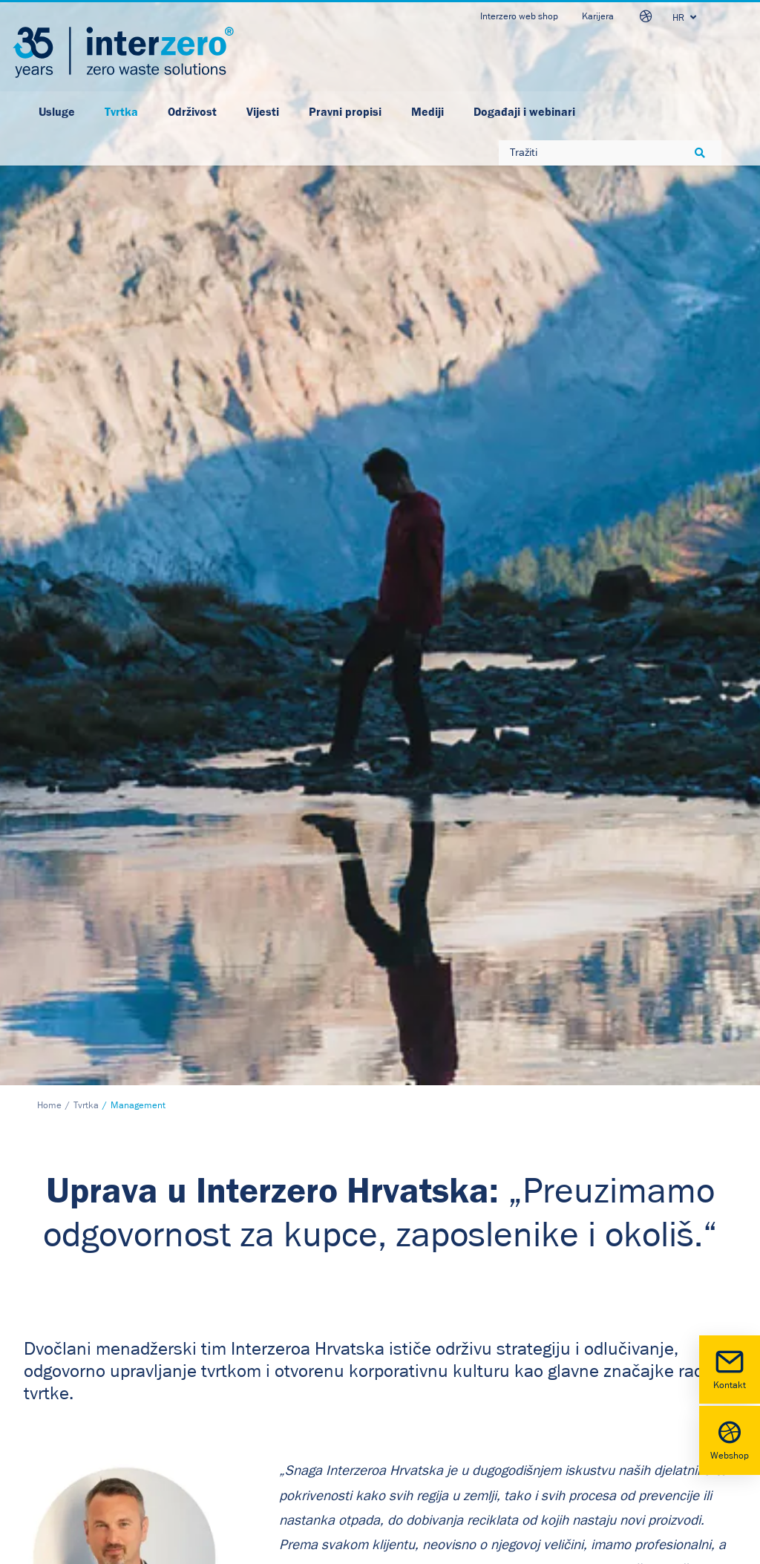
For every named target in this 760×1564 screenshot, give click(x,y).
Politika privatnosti (248, 1343)
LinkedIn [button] (427, 1347)
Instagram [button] (430, 1422)
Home (49, 282)
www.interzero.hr (66, 1427)
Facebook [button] (429, 1372)
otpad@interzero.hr (71, 1447)
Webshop (729, 1439)
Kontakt (729, 1368)
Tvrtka (86, 282)
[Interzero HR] (123, 52)
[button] (388, 1349)
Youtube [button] (426, 1398)
